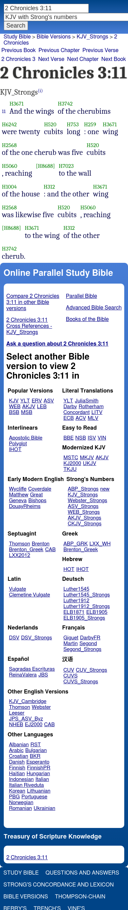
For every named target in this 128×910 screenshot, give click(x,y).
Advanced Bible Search (94, 307)
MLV (93, 418)
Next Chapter (83, 59)
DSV (14, 637)
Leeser (16, 713)
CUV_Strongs (91, 670)
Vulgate (17, 589)
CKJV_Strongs (84, 523)
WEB (14, 406)
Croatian (18, 756)
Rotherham (91, 406)
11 (4, 111)
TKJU (70, 469)
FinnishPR (39, 767)
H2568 (9, 145)
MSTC (70, 457)
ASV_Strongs (83, 506)
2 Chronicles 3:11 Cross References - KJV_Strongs (29, 326)
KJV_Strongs (92, 36)
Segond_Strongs (82, 649)
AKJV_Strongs (84, 518)
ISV (92, 438)
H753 (73, 124)
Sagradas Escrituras (32, 669)
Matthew (18, 494)
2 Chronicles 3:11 (27, 857)
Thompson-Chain (80, 896)
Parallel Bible (81, 296)
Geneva (18, 500)
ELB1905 (97, 612)
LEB (41, 406)
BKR (35, 756)
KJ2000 (72, 463)
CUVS (70, 675)
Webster (41, 707)
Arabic (16, 750)
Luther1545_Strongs (86, 594)
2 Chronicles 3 (18, 59)
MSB (26, 412)
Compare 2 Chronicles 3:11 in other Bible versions (32, 302)
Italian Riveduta (26, 785)
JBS (43, 674)
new (105, 489)
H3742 (65, 103)
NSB (80, 438)
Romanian (20, 808)
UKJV (89, 463)
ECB (68, 418)
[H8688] (45, 166)
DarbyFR (90, 637)
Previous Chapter (59, 50)
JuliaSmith (86, 400)
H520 (50, 124)
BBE (68, 438)
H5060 (9, 166)
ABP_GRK (75, 543)
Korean (17, 791)
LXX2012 (19, 555)
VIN (102, 438)
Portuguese (34, 796)
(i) (40, 91)
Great (36, 494)
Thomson (19, 543)
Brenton (40, 543)
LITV (96, 412)
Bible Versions (54, 36)
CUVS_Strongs (80, 681)
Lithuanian (39, 791)
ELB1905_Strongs (84, 618)
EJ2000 (33, 724)
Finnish (17, 767)
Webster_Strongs (87, 500)
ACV (80, 418)
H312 (49, 186)
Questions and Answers (82, 873)
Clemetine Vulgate (29, 594)
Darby (70, 406)
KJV (13, 400)
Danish (17, 762)
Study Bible (17, 36)
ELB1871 (74, 612)
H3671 (17, 103)
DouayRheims (25, 506)
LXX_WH (100, 543)
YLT (25, 400)
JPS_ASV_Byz (26, 718)
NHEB (16, 724)
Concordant (76, 412)
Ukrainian (44, 808)
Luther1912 (76, 600)
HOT (68, 569)
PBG (14, 796)
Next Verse (51, 59)
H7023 (66, 166)
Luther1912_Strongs (86, 606)
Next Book (113, 59)
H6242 (9, 124)
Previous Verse (100, 50)
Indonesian (21, 779)
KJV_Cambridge (27, 701)
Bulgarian (36, 750)
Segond (88, 643)
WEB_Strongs (84, 512)
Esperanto (37, 762)
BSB (14, 412)
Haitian (17, 773)
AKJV (28, 406)
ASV (49, 400)
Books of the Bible (87, 319)
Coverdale (40, 489)
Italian (42, 779)
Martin (70, 643)
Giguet (71, 637)
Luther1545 (76, 589)
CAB (50, 549)
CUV (68, 670)
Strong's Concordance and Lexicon (58, 885)
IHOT (15, 449)
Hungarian (38, 773)
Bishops (37, 500)
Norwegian (21, 802)
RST (35, 744)
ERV (37, 400)
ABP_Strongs (83, 489)
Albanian (19, 744)
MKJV (87, 457)
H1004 (9, 186)
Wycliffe (17, 489)
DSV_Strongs (36, 637)
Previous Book (18, 50)
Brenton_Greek (26, 549)
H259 (90, 124)
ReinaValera (23, 674)
